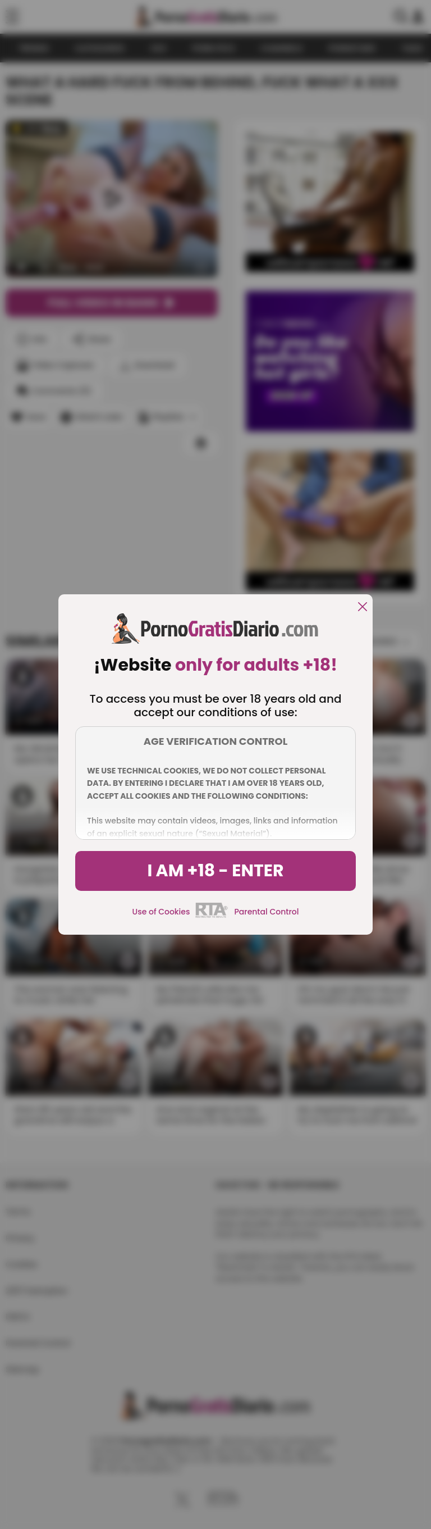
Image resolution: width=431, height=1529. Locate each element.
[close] (362, 607)
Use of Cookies (161, 911)
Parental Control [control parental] (266, 911)
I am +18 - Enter (215, 870)
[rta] (211, 916)
